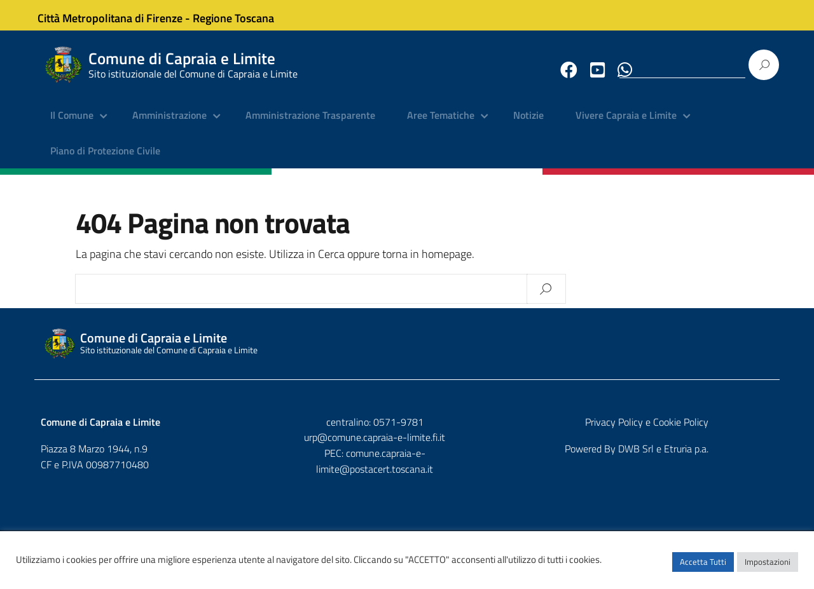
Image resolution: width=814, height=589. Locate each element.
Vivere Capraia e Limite (626, 124)
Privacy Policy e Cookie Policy (711, 430)
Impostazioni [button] (767, 566)
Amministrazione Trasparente (310, 124)
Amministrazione (169, 124)
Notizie (528, 124)
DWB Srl (701, 458)
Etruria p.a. (751, 458)
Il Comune (71, 124)
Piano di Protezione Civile (105, 158)
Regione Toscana (241, 15)
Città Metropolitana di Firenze (118, 15)
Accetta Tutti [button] (703, 566)
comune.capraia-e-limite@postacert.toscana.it (418, 462)
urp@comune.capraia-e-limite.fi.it (407, 446)
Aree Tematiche (440, 124)
